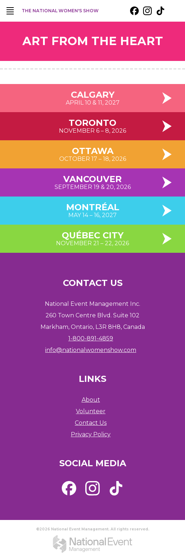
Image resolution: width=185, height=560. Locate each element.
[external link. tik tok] (160, 11)
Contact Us (91, 422)
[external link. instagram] (147, 11)
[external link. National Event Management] (92, 544)
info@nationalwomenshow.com (90, 350)
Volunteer (91, 411)
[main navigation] (10, 11)
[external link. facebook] (134, 11)
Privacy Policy (91, 434)
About (91, 399)
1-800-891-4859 (90, 338)
